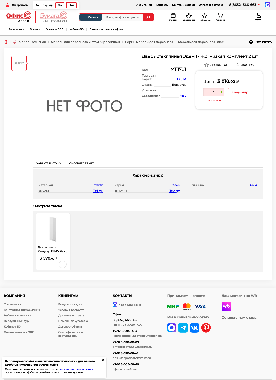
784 (183, 96)
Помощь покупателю (73, 321)
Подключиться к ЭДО (19, 332)
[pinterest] (206, 328)
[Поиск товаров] (111, 17)
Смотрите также (81, 163)
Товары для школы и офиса (106, 29)
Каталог (89, 17)
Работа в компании (17, 315)
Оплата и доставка (211, 4)
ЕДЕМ (181, 79)
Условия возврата (71, 310)
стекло (99, 185)
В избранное (218, 65)
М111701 (178, 69)
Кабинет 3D (76, 29)
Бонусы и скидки (183, 4)
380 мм (174, 190)
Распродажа (16, 29)
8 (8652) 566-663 (125, 320)
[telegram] (183, 328)
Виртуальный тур (16, 321)
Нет (71, 5)
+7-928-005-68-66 (126, 364)
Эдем (176, 185)
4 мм (253, 185)
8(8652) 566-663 (242, 5)
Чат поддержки (127, 304)
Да (60, 5)
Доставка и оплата (71, 315)
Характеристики (49, 163)
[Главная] (5, 42)
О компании (144, 4)
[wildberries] (226, 307)
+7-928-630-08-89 (126, 342)
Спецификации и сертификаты (70, 334)
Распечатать (260, 42)
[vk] (171, 328)
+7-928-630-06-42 (126, 353)
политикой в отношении (76, 369)
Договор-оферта (70, 326)
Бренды (35, 29)
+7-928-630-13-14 (125, 331)
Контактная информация (22, 310)
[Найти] (149, 17)
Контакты (162, 4)
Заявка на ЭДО (54, 29)
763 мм (98, 190)
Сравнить (247, 65)
